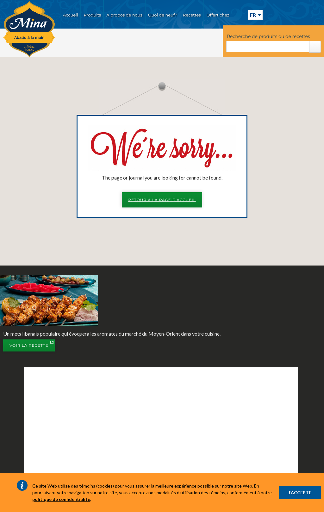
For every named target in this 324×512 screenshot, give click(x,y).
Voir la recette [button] (32, 345)
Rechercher (315, 46)
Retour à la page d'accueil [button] (162, 199)
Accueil (70, 14)
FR (253, 15)
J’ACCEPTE (299, 492)
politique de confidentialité (61, 499)
